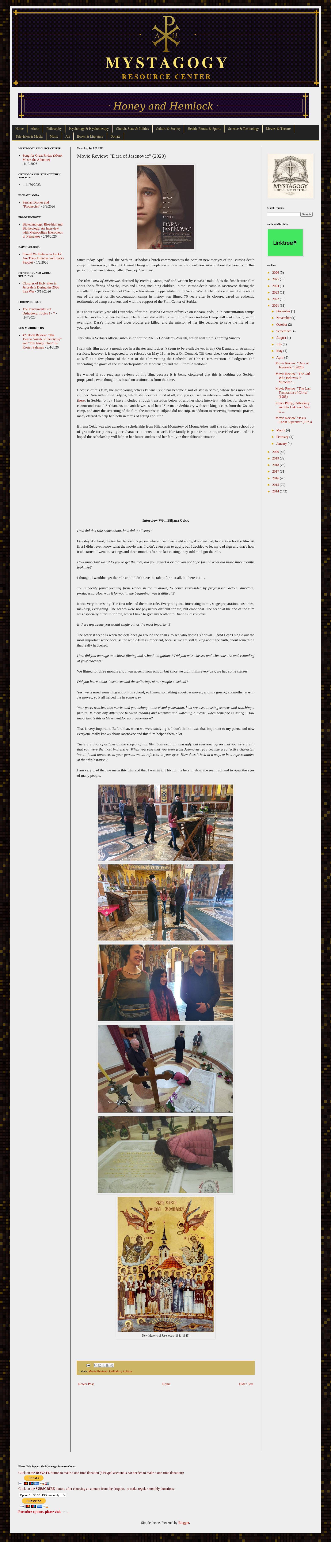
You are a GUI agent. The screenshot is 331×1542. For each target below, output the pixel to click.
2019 (276, 458)
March (281, 430)
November (284, 318)
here (81, 400)
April (280, 357)
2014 (276, 491)
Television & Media (29, 136)
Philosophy (54, 128)
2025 (276, 279)
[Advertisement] (165, 1422)
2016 (276, 478)
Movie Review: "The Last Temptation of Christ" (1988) (293, 392)
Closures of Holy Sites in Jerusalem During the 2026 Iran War (41, 287)
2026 (276, 272)
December (283, 311)
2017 (276, 471)
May (279, 351)
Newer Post (86, 1384)
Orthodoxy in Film (120, 1371)
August (281, 337)
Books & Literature (90, 136)
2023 (276, 292)
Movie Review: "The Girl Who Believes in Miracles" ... (292, 378)
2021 (276, 305)
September (284, 331)
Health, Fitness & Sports (204, 128)
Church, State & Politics (132, 128)
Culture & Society (168, 128)
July (279, 344)
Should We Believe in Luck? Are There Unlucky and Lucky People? (43, 258)
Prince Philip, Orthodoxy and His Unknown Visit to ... (292, 407)
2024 (276, 286)
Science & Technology (243, 128)
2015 (276, 485)
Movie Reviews (98, 1371)
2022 (276, 299)
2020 (276, 452)
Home (19, 128)
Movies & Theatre (278, 128)
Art (67, 136)
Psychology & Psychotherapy (89, 128)
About (35, 128)
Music (54, 136)
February (282, 437)
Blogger (183, 1522)
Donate (115, 136)
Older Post (246, 1384)
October (282, 324)
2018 (276, 465)
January (282, 443)
